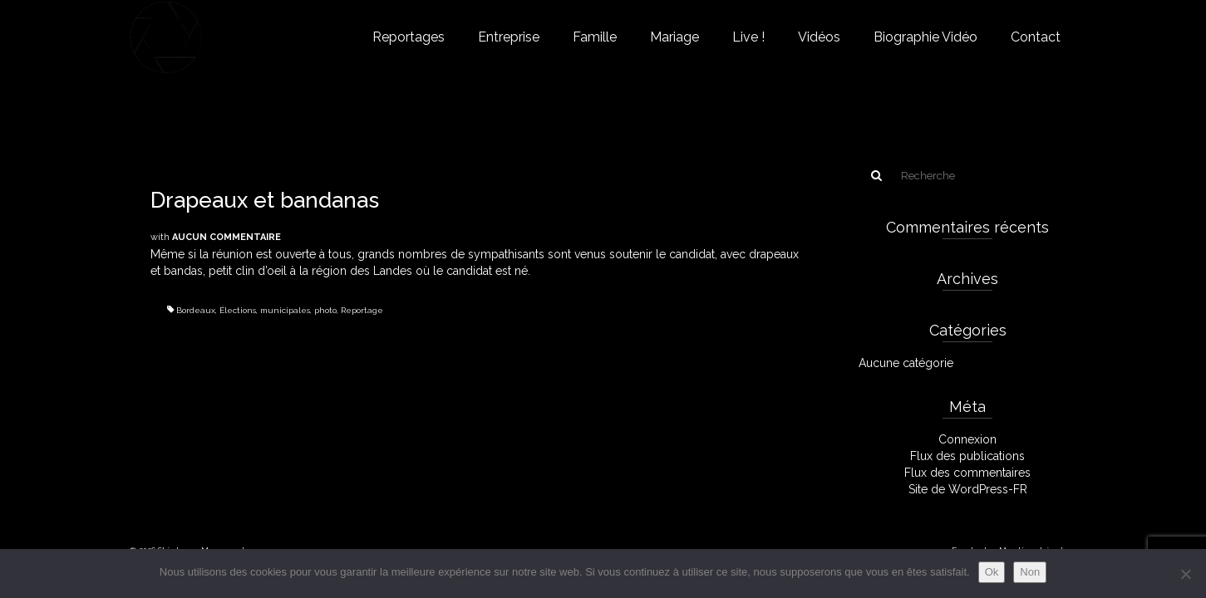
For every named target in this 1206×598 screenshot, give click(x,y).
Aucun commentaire (226, 237)
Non (1030, 572)
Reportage (362, 310)
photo (325, 310)
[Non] (1185, 574)
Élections (237, 310)
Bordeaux (195, 310)
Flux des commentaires (967, 472)
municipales (285, 310)
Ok (992, 572)
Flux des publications (967, 456)
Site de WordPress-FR (967, 489)
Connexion (967, 439)
